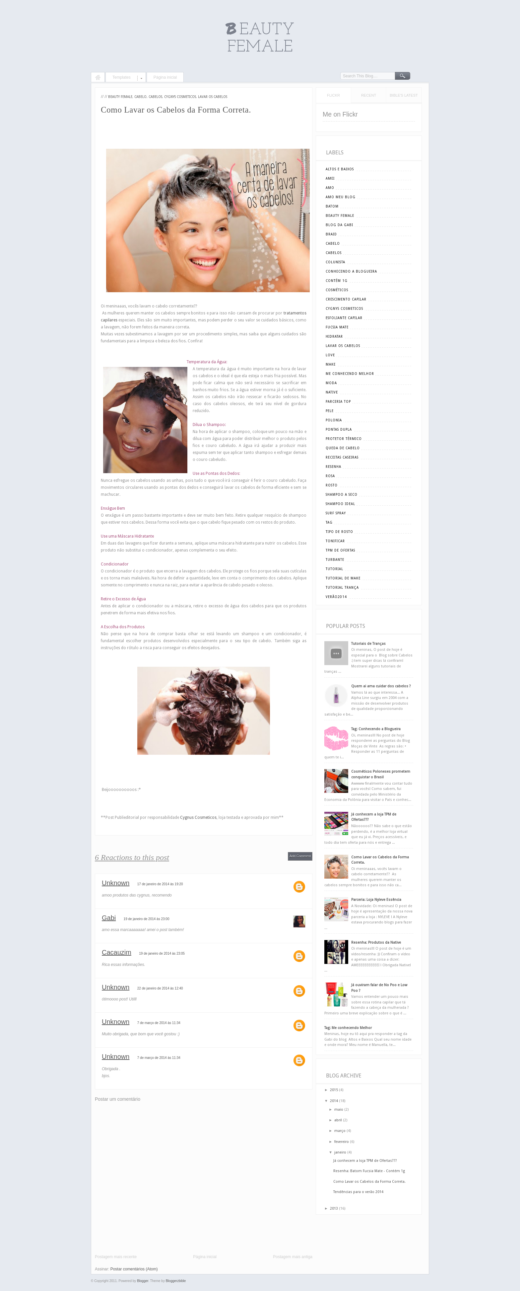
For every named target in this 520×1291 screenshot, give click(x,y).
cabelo (140, 97)
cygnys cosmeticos (180, 97)
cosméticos (337, 290)
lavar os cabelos (212, 97)
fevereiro (341, 1142)
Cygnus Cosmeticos (198, 817)
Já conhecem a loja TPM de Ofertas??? (365, 1161)
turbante (335, 559)
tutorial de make (343, 578)
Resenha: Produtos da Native (376, 942)
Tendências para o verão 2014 (358, 1192)
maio (338, 1109)
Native (332, 392)
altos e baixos (340, 169)
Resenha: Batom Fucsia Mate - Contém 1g (369, 1171)
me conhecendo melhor (350, 374)
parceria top (338, 401)
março (340, 1131)
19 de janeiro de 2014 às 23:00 (146, 919)
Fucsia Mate (337, 327)
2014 (334, 1101)
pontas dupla (339, 429)
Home (97, 78)
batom (332, 206)
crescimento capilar (346, 299)
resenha (333, 467)
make (331, 364)
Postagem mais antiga (292, 1256)
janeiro (340, 1152)
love (330, 355)
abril (338, 1120)
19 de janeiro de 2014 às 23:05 (162, 953)
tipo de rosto (339, 532)
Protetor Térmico (344, 439)
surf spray (336, 513)
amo (330, 188)
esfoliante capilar (344, 318)
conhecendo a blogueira (351, 271)
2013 (334, 1208)
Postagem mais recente (116, 1256)
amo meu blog (341, 197)
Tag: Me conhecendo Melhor (348, 1028)
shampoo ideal (340, 504)
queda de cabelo (343, 448)
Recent (368, 95)
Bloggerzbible (176, 1281)
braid (331, 234)
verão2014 (336, 597)
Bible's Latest (404, 95)
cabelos (155, 97)
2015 (334, 1090)
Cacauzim (116, 952)
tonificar (335, 541)
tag (329, 522)
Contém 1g (337, 281)
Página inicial (165, 77)
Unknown (115, 883)
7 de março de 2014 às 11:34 (158, 1023)
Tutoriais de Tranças (368, 644)
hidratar (334, 336)
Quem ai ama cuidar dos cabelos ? (381, 686)
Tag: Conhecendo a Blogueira (376, 729)
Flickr (333, 95)
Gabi (109, 917)
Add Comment (300, 856)
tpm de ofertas (340, 550)
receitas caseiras (342, 457)
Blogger (142, 1281)
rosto (332, 485)
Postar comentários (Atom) (134, 1269)
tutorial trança (342, 587)
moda (331, 383)
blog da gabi (339, 225)
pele (330, 411)
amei (330, 178)
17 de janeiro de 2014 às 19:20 (160, 884)
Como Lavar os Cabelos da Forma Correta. (369, 1181)
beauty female (120, 97)
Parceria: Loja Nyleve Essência (376, 900)
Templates (121, 77)
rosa (330, 476)
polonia (334, 420)
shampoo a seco (342, 494)
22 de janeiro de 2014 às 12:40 (160, 988)
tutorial (334, 569)
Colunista (335, 262)
